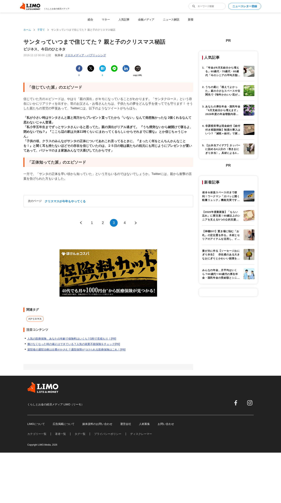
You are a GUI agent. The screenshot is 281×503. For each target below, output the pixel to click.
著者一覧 (60, 433)
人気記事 (123, 19)
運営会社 (125, 423)
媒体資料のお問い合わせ (97, 423)
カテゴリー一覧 (36, 433)
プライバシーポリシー (107, 433)
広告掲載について (64, 423)
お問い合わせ (166, 423)
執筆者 (80, 55)
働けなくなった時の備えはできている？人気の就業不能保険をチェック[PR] (73, 344)
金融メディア (146, 19)
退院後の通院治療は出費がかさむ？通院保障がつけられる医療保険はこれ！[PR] (76, 349)
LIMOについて (36, 423)
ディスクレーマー (141, 433)
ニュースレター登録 (244, 6)
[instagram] (250, 403)
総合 (90, 19)
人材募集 (144, 423)
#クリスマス (35, 318)
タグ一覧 (80, 433)
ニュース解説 (171, 19)
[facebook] (236, 403)
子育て (41, 29)
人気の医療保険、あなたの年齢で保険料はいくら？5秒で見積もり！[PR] (71, 338)
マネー (106, 19)
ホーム (27, 29)
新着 (190, 19)
